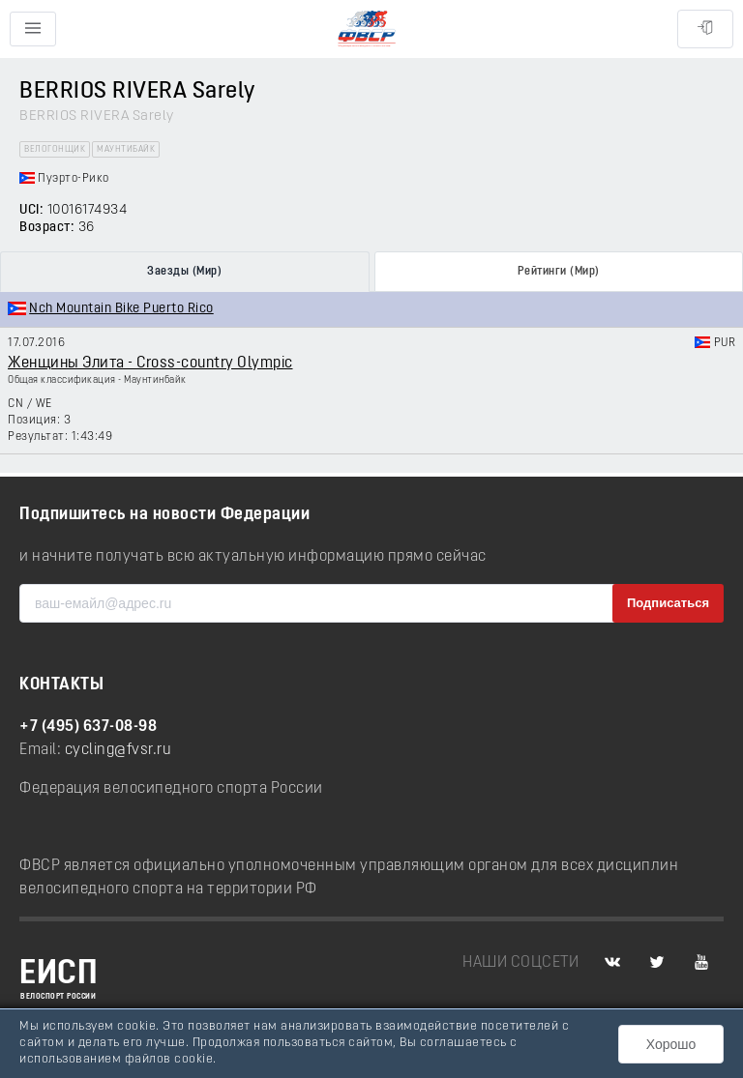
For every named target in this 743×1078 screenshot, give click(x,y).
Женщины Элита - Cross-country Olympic (150, 363)
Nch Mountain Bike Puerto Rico (121, 309)
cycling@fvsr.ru (118, 750)
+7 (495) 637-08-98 (88, 727)
